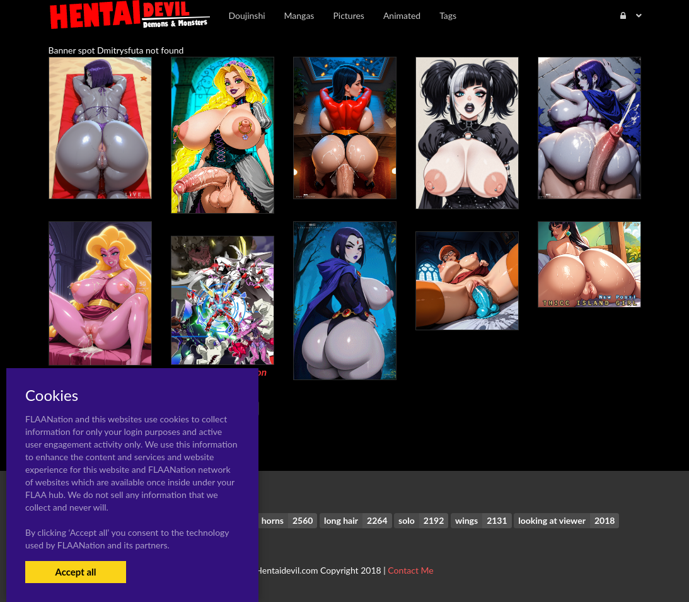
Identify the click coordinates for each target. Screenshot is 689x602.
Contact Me (410, 570)
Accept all (75, 571)
